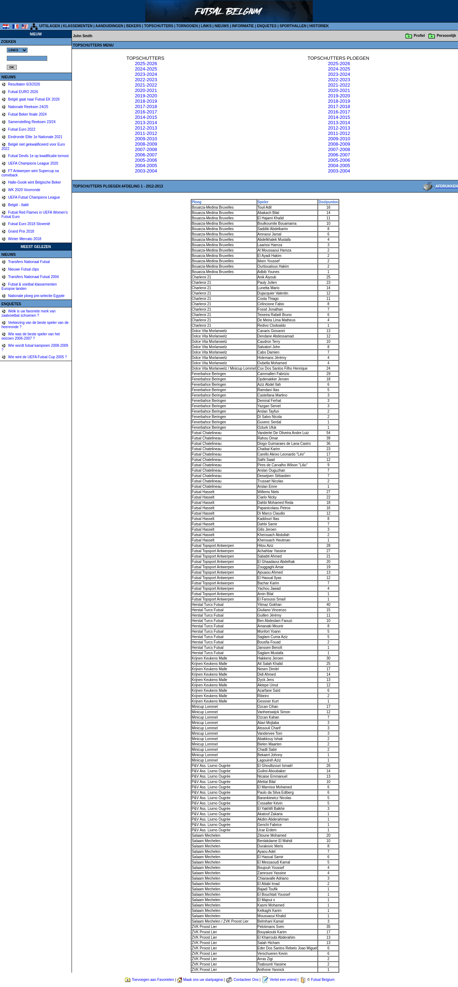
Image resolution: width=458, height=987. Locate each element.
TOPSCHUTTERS (159, 26)
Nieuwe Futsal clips (23, 269)
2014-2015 (146, 117)
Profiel (419, 36)
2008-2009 (146, 144)
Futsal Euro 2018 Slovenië (28, 224)
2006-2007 (146, 154)
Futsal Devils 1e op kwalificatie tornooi (38, 156)
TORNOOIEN (187, 26)
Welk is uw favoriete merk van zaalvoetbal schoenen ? (28, 313)
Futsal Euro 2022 (21, 129)
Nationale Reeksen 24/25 (27, 107)
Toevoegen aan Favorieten (153, 980)
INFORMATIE (243, 26)
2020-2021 (146, 90)
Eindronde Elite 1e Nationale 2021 (35, 137)
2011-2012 (146, 133)
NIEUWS (222, 26)
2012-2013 (146, 128)
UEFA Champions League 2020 (32, 163)
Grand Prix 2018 (20, 231)
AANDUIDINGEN (109, 26)
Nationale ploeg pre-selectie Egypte (36, 296)
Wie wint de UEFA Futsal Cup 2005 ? (37, 357)
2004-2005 (146, 165)
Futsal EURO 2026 (22, 92)
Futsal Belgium (323, 980)
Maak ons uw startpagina (203, 980)
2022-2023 (146, 79)
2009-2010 (146, 138)
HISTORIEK (319, 26)
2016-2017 (146, 112)
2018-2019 (146, 101)
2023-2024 (146, 74)
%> (17, 50)
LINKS (206, 26)
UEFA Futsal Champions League (33, 197)
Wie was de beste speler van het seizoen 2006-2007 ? (30, 336)
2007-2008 (146, 149)
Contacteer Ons (246, 980)
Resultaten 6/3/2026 (23, 84)
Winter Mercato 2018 (24, 239)
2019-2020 (146, 95)
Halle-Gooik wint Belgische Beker (34, 182)
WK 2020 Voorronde (23, 190)
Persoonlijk (446, 36)
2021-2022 (146, 85)
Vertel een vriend (283, 980)
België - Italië (18, 205)
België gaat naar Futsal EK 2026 (33, 99)
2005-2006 (146, 160)
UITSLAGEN (49, 26)
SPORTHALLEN (292, 26)
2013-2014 (146, 122)
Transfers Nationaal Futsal (28, 262)
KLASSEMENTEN (78, 26)
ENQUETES (267, 26)
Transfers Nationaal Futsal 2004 (33, 277)
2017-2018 (146, 106)
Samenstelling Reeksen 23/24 (31, 122)
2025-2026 (146, 63)
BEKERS (133, 26)
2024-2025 (146, 69)
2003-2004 (146, 171)
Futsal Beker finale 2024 (27, 114)
